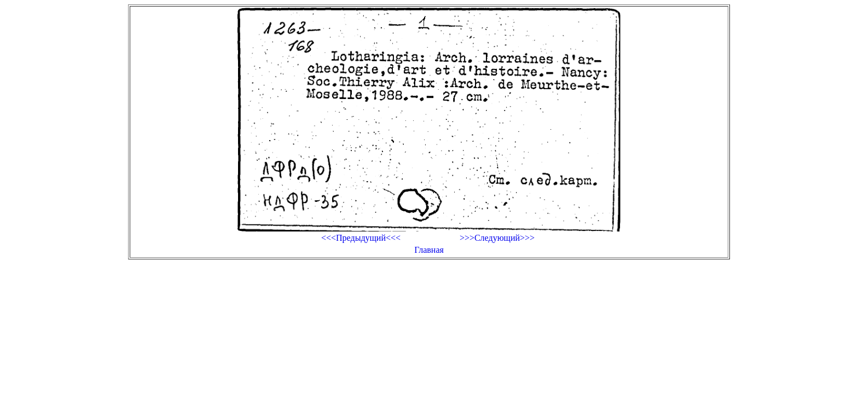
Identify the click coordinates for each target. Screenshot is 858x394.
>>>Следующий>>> (497, 237)
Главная (429, 249)
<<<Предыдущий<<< (361, 237)
